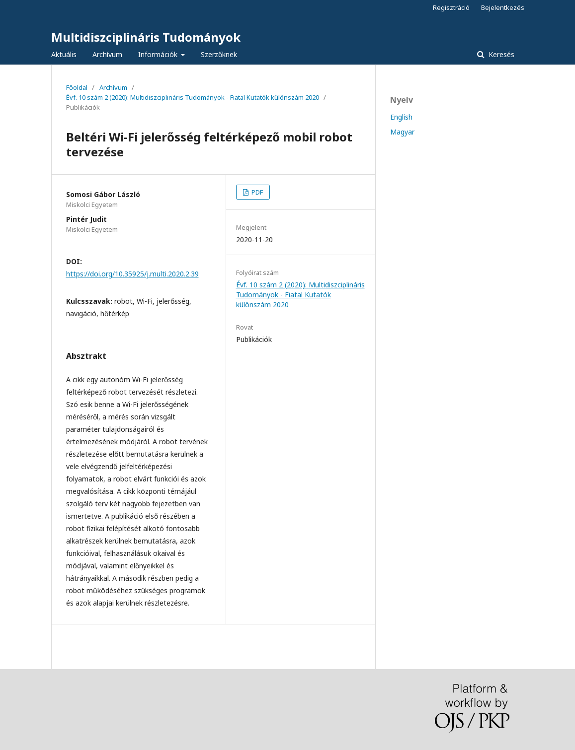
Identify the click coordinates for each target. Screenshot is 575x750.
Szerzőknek (219, 54)
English (401, 117)
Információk (158, 54)
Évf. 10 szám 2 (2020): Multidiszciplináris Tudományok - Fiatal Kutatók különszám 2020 (192, 97)
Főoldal (76, 87)
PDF (256, 192)
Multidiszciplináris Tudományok (146, 37)
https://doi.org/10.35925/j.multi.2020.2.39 (132, 273)
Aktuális (64, 54)
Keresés (500, 54)
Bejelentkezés (502, 7)
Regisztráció (451, 7)
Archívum (107, 54)
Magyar (402, 131)
